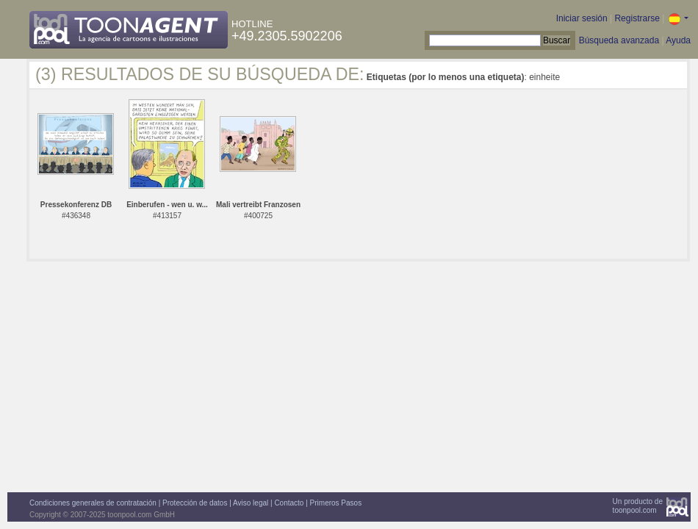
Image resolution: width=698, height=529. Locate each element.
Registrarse (636, 18)
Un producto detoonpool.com (638, 505)
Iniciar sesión (582, 18)
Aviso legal (250, 503)
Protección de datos (194, 503)
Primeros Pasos (336, 503)
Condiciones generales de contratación (92, 503)
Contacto (288, 503)
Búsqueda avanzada (619, 40)
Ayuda (678, 40)
